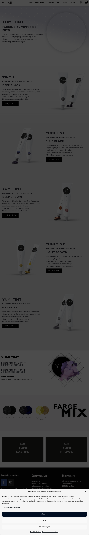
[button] (85, 492)
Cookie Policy (35, 532)
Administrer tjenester (11, 507)
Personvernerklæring (50, 532)
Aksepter (44, 514)
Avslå (44, 520)
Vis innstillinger (44, 527)
